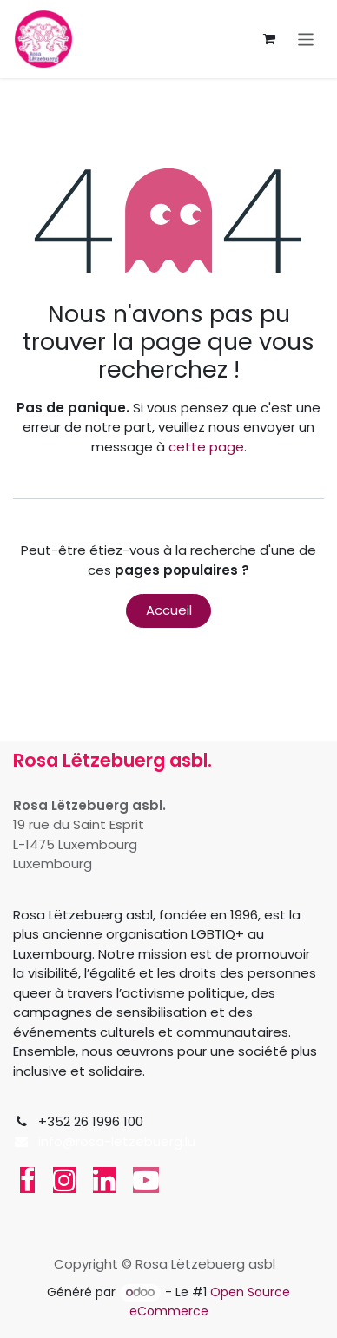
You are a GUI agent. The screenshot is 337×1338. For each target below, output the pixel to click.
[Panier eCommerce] (269, 39)
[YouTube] (146, 1180)
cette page (206, 447)
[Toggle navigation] (306, 38)
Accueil (169, 610)
